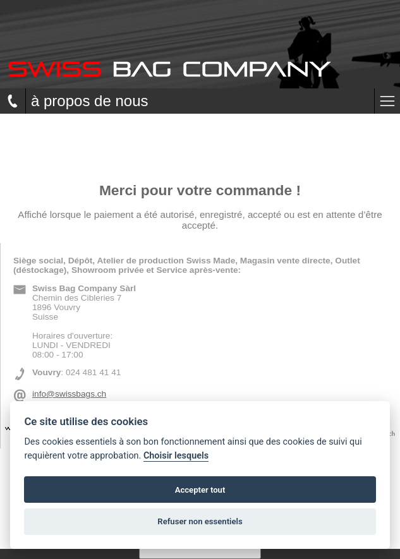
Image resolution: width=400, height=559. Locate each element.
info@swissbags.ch (69, 394)
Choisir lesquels (176, 455)
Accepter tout (200, 490)
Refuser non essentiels (199, 521)
